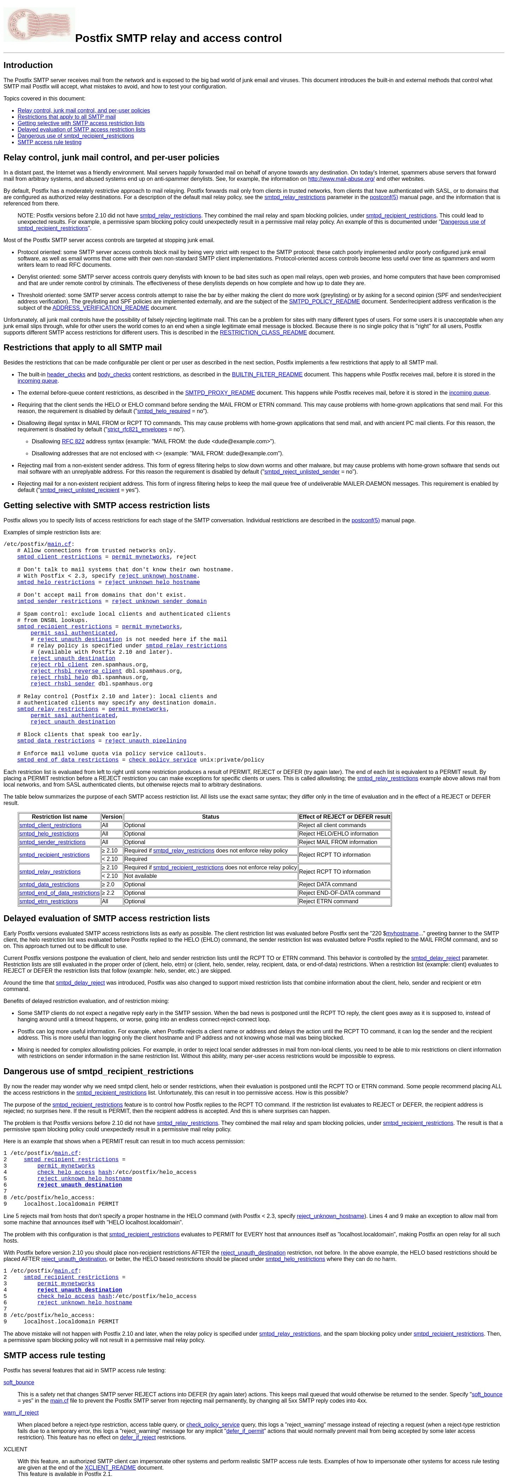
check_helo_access (66, 1172)
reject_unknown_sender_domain (159, 601)
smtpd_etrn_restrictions (48, 901)
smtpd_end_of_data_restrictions (68, 760)
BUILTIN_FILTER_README (267, 374)
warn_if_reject (21, 1413)
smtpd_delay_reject (435, 958)
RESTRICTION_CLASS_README (263, 333)
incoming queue (38, 381)
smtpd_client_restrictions (59, 557)
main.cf (59, 544)
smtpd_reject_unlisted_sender (301, 472)
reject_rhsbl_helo (59, 678)
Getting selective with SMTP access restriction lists (81, 123)
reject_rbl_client (59, 665)
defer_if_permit (245, 1431)
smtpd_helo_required (163, 411)
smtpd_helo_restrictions (56, 582)
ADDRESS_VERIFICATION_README (101, 308)
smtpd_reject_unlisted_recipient (80, 490)
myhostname (402, 933)
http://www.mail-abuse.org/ (341, 179)
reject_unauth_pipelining (145, 741)
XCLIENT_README (110, 1468)
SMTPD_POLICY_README (324, 301)
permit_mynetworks (140, 557)
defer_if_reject (138, 1437)
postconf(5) (384, 197)
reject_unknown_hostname (157, 576)
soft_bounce (19, 1382)
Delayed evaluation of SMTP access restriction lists (82, 130)
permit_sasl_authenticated (73, 633)
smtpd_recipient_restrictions (401, 216)
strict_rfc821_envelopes (137, 429)
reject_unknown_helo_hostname (152, 582)
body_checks (114, 374)
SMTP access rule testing (49, 142)
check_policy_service (162, 760)
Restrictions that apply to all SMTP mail (67, 117)
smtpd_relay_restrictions (295, 197)
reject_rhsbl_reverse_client (76, 671)
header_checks (66, 374)
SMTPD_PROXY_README (220, 393)
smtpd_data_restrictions (56, 741)
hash (105, 1172)
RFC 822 (73, 441)
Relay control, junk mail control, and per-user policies (84, 110)
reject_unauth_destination (79, 639)
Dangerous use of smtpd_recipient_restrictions (76, 136)
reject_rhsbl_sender (63, 684)
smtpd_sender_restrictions (59, 601)
